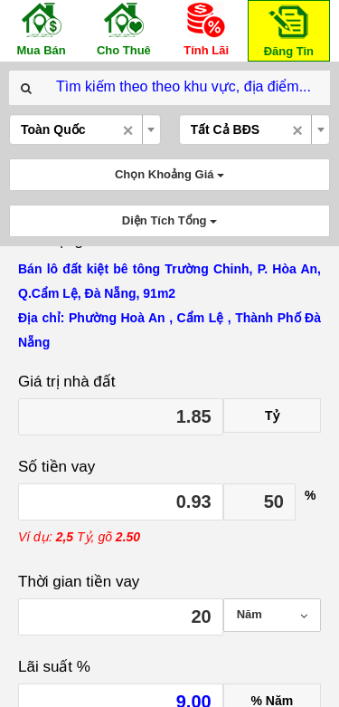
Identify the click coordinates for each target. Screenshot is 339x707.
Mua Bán (41, 28)
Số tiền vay (56, 466)
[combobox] (85, 129)
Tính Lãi (206, 28)
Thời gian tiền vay (78, 581)
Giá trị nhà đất (67, 381)
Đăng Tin (288, 29)
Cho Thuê (124, 28)
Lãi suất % (54, 666)
